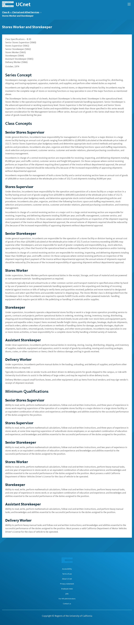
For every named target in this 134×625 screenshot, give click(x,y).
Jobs (67, 594)
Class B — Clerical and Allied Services (21, 12)
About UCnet (67, 579)
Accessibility (67, 569)
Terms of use (67, 574)
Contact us (67, 604)
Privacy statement (67, 584)
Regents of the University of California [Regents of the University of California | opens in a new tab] (73, 615)
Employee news (67, 589)
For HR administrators (67, 599)
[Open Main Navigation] (129, 4)
